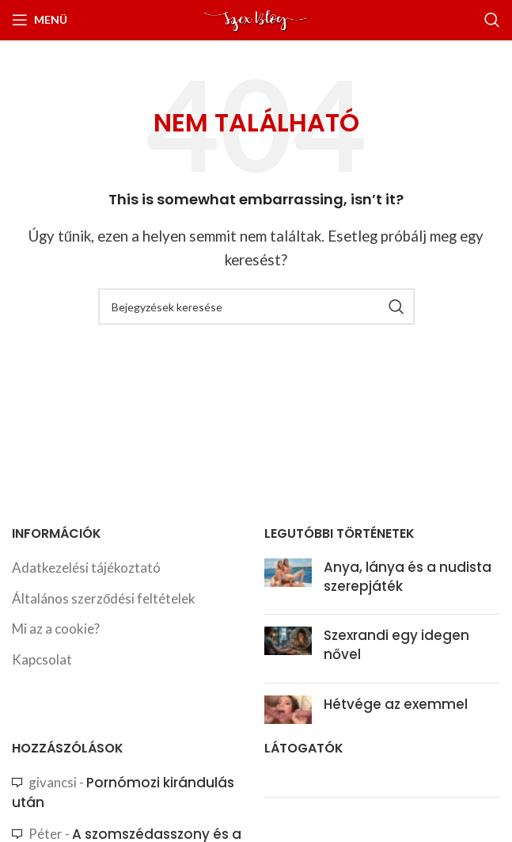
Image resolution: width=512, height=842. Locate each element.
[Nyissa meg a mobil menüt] (39, 20)
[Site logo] (256, 18)
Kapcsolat (42, 659)
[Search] (492, 20)
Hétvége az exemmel (396, 704)
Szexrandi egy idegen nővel (396, 645)
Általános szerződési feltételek (103, 598)
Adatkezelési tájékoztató (86, 567)
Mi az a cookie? (56, 628)
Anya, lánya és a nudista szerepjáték (407, 577)
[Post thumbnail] (288, 580)
